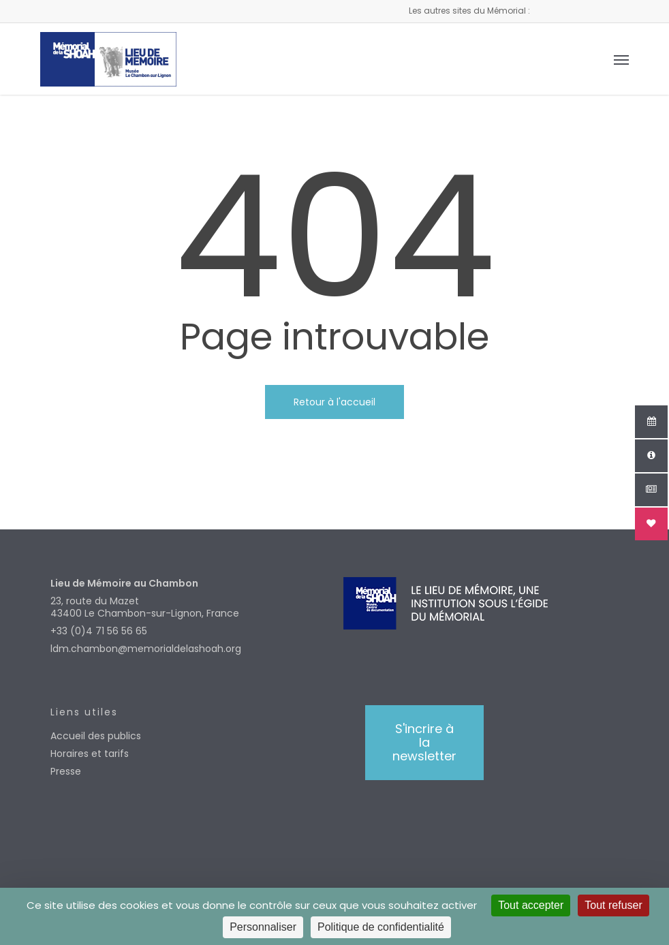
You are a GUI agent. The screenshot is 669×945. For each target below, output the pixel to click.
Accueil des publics (95, 736)
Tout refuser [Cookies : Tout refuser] (613, 905)
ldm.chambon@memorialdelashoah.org (145, 648)
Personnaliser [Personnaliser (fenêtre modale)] (263, 927)
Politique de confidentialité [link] (380, 927)
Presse (65, 771)
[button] (621, 59)
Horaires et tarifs (89, 753)
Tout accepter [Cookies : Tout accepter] (530, 905)
